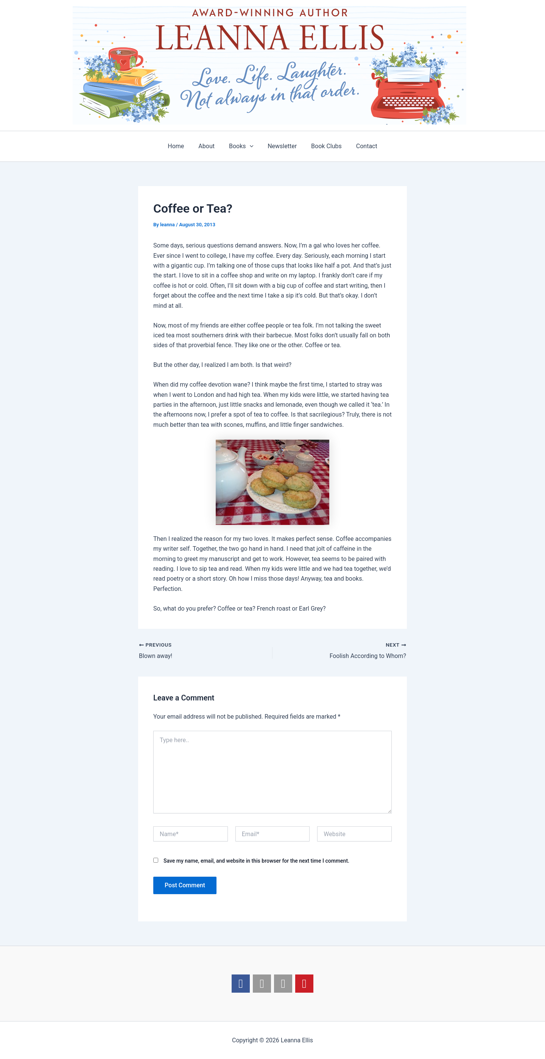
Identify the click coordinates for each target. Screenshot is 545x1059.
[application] (251, 146)
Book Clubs (323, 146)
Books (242, 146)
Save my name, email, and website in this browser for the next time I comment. (256, 861)
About (210, 146)
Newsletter (281, 146)
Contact (361, 146)
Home (181, 146)
